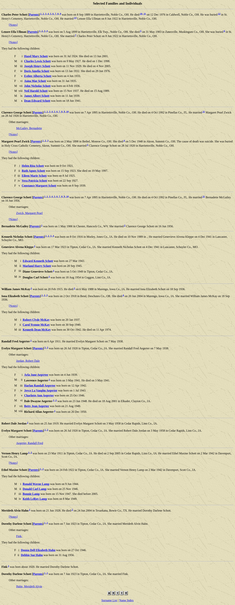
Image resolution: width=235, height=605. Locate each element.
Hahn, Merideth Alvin (29, 586)
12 (218, 13)
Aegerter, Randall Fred (29, 443)
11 (144, 13)
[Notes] (13, 24)
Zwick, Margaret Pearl (29, 213)
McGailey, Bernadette (29, 128)
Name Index (126, 600)
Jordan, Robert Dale (28, 360)
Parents (34, 14)
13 (75, 17)
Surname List (109, 600)
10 (140, 13)
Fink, (19, 536)
